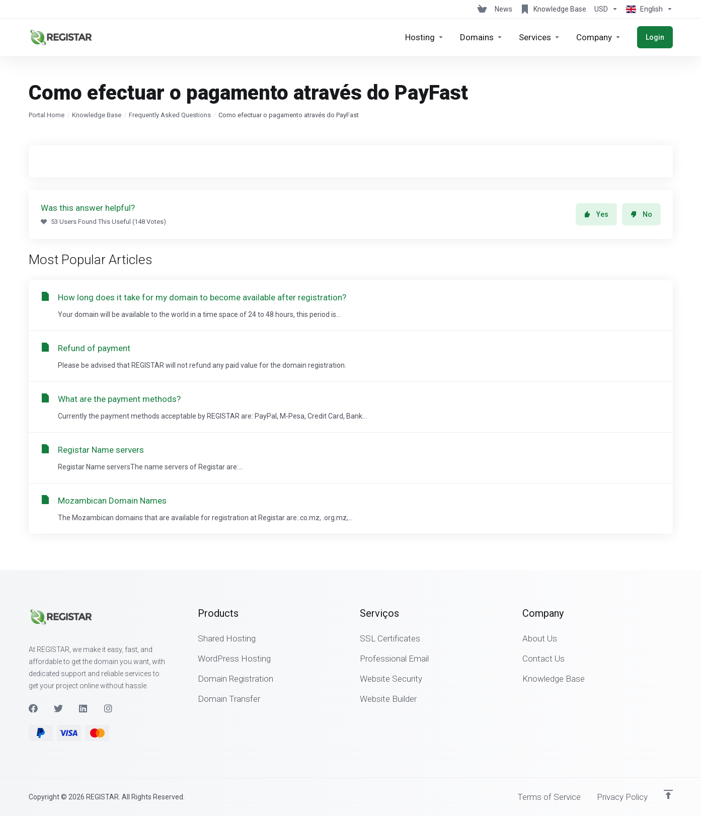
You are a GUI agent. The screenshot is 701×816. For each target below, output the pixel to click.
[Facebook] (33, 708)
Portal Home (46, 115)
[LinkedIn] (83, 708)
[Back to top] (668, 794)
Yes (596, 214)
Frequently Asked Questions (170, 115)
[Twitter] (58, 708)
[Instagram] (108, 708)
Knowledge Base (96, 115)
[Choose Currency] (606, 9)
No (641, 214)
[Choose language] (647, 9)
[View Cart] (482, 9)
